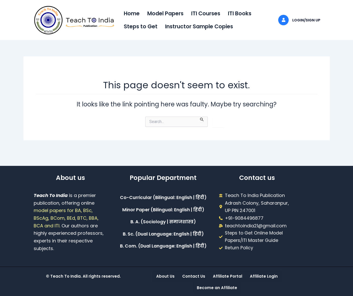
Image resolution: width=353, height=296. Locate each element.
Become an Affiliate (217, 287)
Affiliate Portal (227, 276)
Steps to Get (140, 26)
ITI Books (239, 13)
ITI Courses (205, 13)
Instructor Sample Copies (199, 26)
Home (132, 13)
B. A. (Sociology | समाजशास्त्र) (163, 222)
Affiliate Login (264, 276)
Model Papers (165, 13)
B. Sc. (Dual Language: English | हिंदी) (163, 234)
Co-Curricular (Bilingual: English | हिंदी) (163, 197)
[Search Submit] (202, 119)
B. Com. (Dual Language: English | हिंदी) (163, 246)
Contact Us (193, 276)
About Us (165, 276)
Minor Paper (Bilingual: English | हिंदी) (163, 210)
